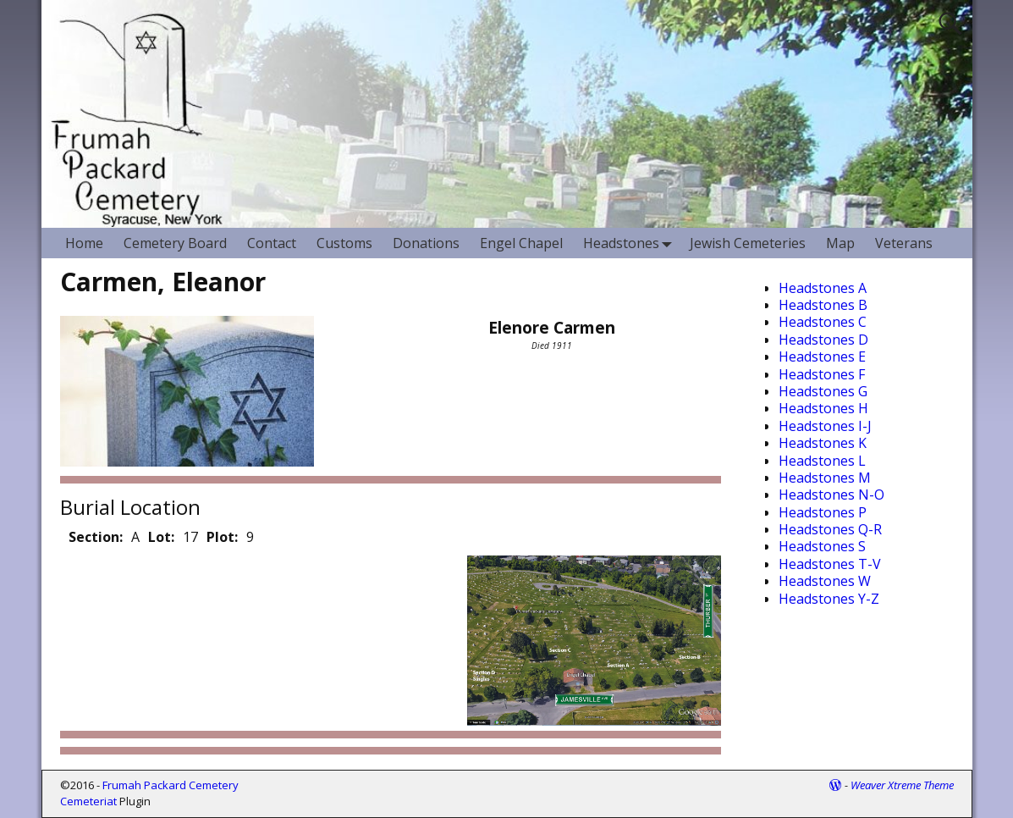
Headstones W (825, 581)
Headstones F (822, 374)
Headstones (631, 242)
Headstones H (823, 408)
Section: (96, 537)
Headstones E (822, 356)
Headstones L (822, 460)
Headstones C (823, 321)
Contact (271, 243)
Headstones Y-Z (829, 598)
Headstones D (823, 339)
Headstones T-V (830, 564)
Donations (426, 243)
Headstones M (825, 477)
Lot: (161, 537)
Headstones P (823, 512)
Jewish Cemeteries (748, 243)
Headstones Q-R (830, 529)
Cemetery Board (175, 243)
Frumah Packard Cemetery (170, 785)
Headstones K (823, 443)
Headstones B (823, 305)
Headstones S (822, 546)
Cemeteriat (88, 801)
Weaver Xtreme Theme (902, 785)
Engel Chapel (521, 243)
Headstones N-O (831, 494)
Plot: (222, 537)
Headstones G (823, 391)
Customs (344, 243)
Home (84, 243)
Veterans (904, 243)
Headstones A (823, 288)
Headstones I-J (825, 426)
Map (840, 243)
